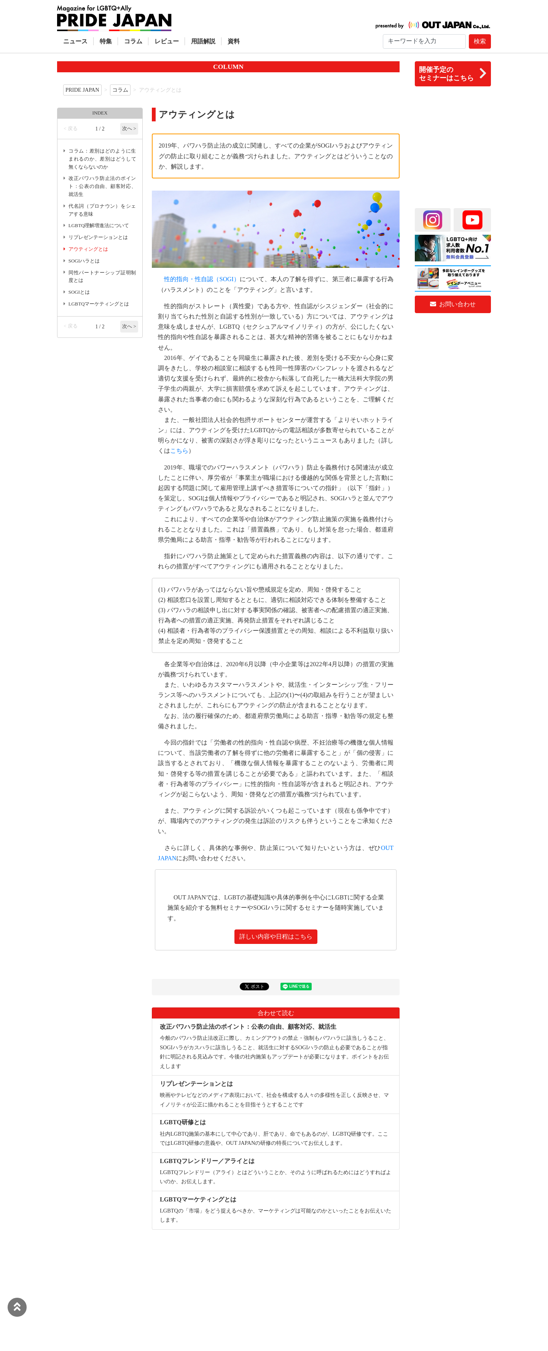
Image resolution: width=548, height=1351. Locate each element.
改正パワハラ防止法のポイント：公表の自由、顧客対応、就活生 (102, 186)
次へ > (129, 128)
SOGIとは (79, 292)
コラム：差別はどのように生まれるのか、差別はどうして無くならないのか (102, 159)
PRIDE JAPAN (82, 90)
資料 (234, 41)
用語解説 (203, 41)
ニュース (75, 41)
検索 (480, 41)
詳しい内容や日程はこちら (275, 936)
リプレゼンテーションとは (98, 237)
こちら (179, 450)
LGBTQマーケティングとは (98, 304)
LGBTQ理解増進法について (98, 225)
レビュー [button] (167, 41)
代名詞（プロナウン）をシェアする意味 (102, 210)
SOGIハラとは (84, 261)
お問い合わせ (453, 304)
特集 (106, 41)
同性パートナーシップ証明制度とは (102, 276)
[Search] (424, 41)
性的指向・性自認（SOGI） (202, 279)
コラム (133, 41)
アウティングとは (88, 249)
